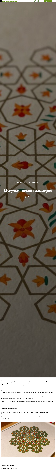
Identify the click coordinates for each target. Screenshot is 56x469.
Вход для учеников (48, 1)
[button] (2, 440)
